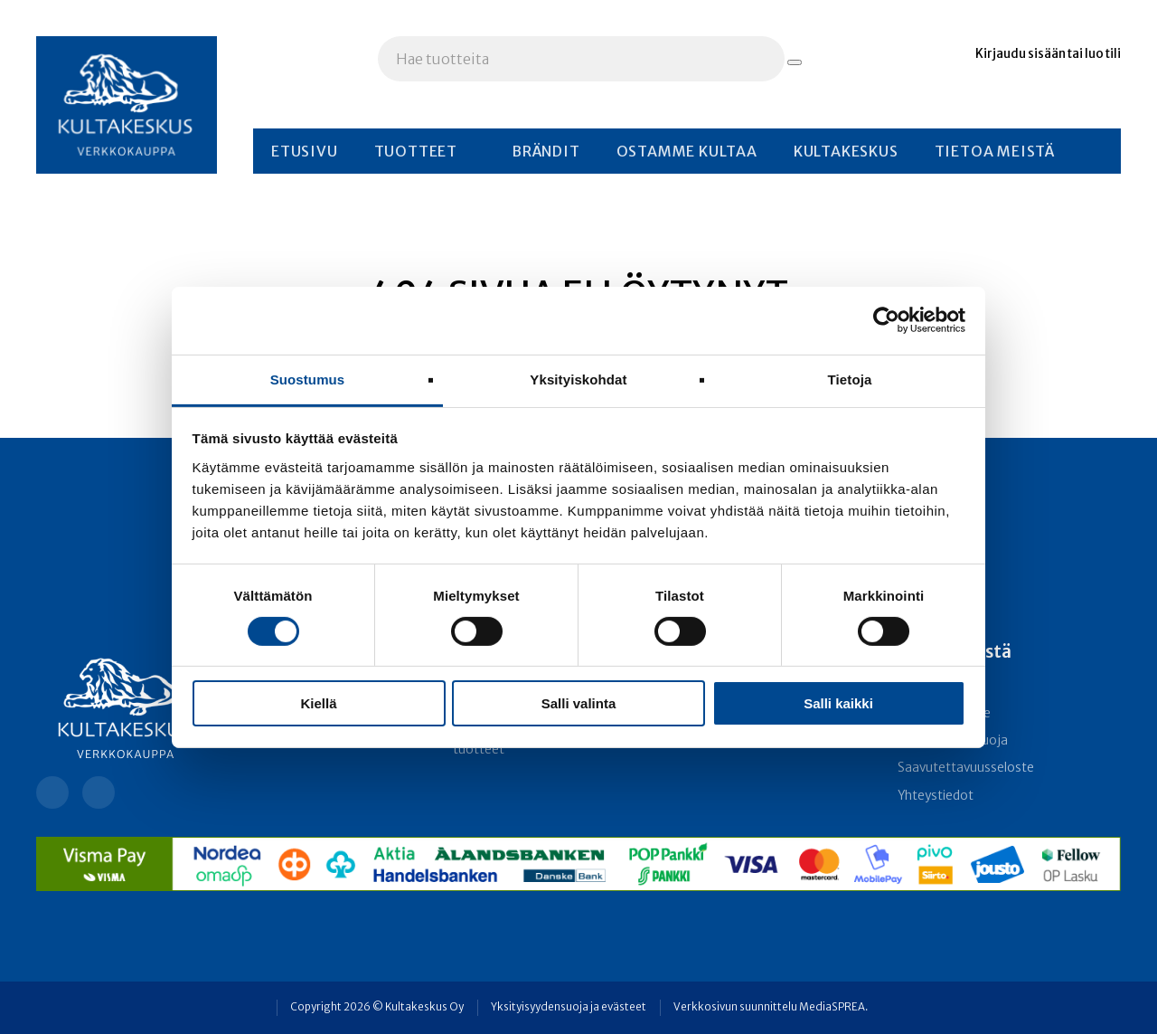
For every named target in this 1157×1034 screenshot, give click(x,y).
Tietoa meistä (995, 151)
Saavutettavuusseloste (966, 767)
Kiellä (318, 703)
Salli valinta (578, 703)
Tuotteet (415, 151)
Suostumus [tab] (307, 378)
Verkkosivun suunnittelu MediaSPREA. (770, 1007)
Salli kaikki (838, 703)
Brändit (546, 151)
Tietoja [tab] (850, 378)
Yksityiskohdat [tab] (578, 378)
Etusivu (304, 151)
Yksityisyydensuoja (953, 740)
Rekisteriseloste (944, 713)
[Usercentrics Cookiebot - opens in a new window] (886, 320)
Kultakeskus (846, 151)
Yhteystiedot (936, 795)
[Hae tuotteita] (794, 62)
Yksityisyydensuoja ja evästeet (568, 1007)
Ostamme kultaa (686, 151)
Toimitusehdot (941, 685)
